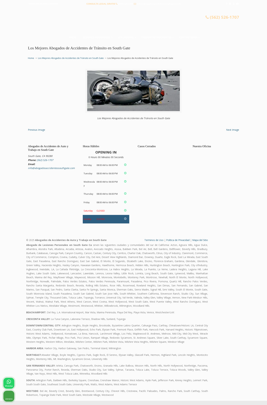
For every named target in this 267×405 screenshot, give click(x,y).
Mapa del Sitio (200, 244)
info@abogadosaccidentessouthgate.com (159, 4)
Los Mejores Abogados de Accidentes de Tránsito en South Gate (71, 58)
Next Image (232, 133)
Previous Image (36, 133)
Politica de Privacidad (178, 244)
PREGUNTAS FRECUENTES (43, 4)
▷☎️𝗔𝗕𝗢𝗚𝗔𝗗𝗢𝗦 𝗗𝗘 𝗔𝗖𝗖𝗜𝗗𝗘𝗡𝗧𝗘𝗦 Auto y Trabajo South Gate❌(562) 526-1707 (133, 21)
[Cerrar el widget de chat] (255, 296)
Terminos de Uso (153, 244)
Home (31, 58)
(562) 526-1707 (125, 4)
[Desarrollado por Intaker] (238, 398)
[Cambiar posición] (248, 296)
